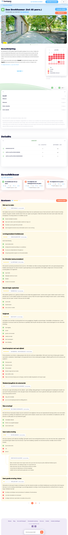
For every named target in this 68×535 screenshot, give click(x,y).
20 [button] (49, 60)
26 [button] (63, 60)
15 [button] (54, 58)
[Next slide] (67, 29)
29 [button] (54, 61)
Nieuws (9, 521)
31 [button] (58, 61)
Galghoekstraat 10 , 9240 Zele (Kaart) (10, 64)
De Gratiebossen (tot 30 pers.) (11, 182)
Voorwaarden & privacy (33, 521)
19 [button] (63, 58)
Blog (14, 521)
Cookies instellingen (55, 521)
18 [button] (61, 58)
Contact (47, 521)
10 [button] (58, 56)
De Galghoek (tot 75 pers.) (56, 181)
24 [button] (58, 60)
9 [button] (56, 56)
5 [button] (63, 54)
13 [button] (49, 58)
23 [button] (56, 60)
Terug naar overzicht (6, 5)
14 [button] (51, 58)
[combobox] (55, 87)
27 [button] (49, 61)
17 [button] (58, 58)
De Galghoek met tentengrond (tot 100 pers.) (34, 182)
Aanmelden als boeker (52, 1)
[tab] (30, 44)
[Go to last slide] (1, 29)
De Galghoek (24, 12)
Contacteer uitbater (61, 9)
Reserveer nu (61, 12)
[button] (49, 50)
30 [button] (56, 61)
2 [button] (56, 54)
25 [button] (61, 60)
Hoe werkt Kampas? (21, 521)
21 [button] (51, 60)
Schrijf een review (61, 200)
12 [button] (63, 56)
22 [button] (54, 60)
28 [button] (51, 61)
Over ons (42, 521)
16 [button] (56, 58)
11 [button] (61, 56)
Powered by (34, 524)
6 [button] (49, 56)
